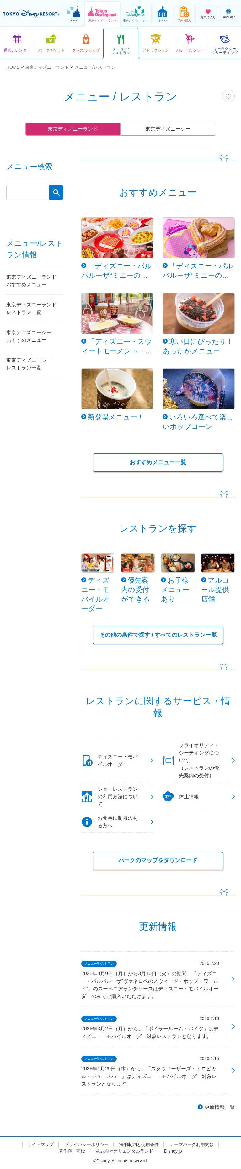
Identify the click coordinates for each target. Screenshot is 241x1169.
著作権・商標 (72, 1151)
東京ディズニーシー (167, 129)
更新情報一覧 (220, 1107)
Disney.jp (173, 1151)
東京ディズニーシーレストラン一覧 (28, 363)
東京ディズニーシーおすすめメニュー (28, 336)
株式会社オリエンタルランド (124, 1151)
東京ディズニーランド (73, 129)
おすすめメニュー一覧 (158, 462)
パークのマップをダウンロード (157, 860)
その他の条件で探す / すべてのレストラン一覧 (158, 635)
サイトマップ (40, 1144)
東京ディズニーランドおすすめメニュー (31, 280)
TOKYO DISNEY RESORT (31, 14)
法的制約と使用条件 (139, 1144)
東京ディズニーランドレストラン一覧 (31, 308)
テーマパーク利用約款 (192, 1144)
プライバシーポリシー (87, 1144)
